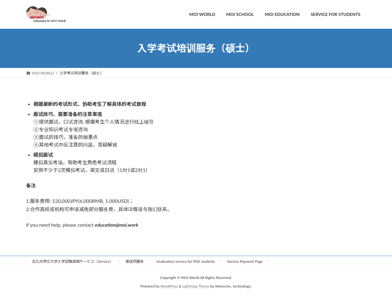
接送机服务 (135, 261)
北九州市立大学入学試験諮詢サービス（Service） (72, 261)
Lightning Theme (196, 286)
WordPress (169, 286)
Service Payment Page (245, 261)
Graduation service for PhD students (185, 261)
